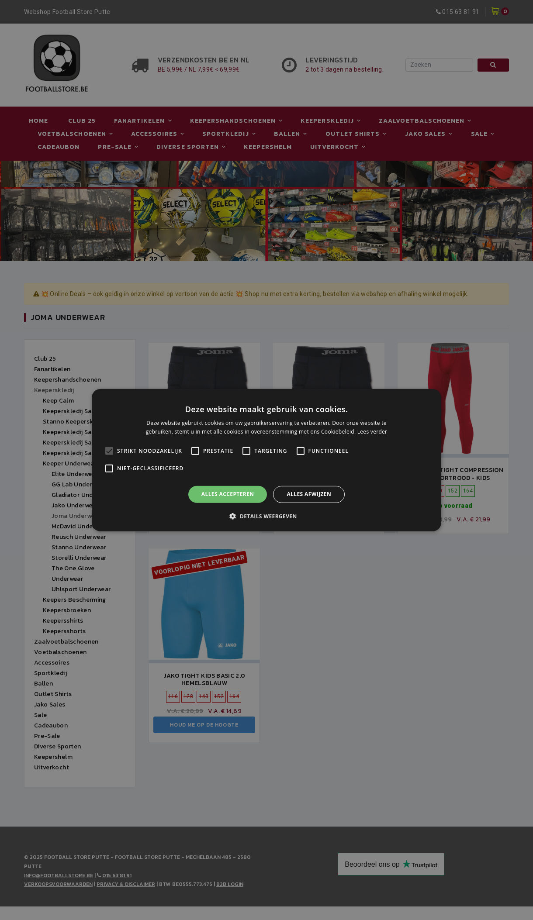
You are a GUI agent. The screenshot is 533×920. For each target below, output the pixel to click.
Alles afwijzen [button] (309, 494)
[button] (266, 516)
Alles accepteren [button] (227, 494)
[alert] (266, 460)
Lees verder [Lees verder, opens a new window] (372, 431)
